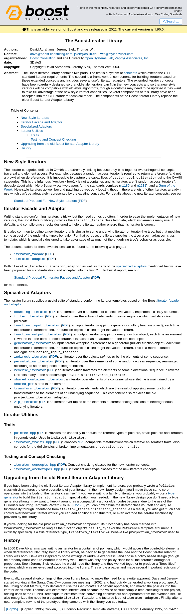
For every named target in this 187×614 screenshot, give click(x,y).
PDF (82, 200)
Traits (35, 135)
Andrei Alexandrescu (141, 14)
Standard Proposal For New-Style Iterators (45, 200)
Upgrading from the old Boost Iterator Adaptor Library (60, 144)
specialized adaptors (131, 264)
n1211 (141, 185)
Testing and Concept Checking (53, 139)
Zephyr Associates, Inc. (132, 58)
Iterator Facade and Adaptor (41, 122)
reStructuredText (93, 608)
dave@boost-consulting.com (51, 54)
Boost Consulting (42, 58)
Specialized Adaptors (36, 126)
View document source (21, 608)
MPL (81, 436)
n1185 (125, 185)
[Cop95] (78, 497)
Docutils (66, 608)
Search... (171, 21)
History (26, 148)
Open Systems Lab (99, 58)
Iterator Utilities (32, 131)
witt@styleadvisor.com (116, 54)
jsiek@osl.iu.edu (86, 54)
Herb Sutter (116, 14)
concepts (130, 73)
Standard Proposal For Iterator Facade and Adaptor (52, 275)
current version (137, 29)
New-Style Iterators (35, 118)
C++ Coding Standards (168, 14)
